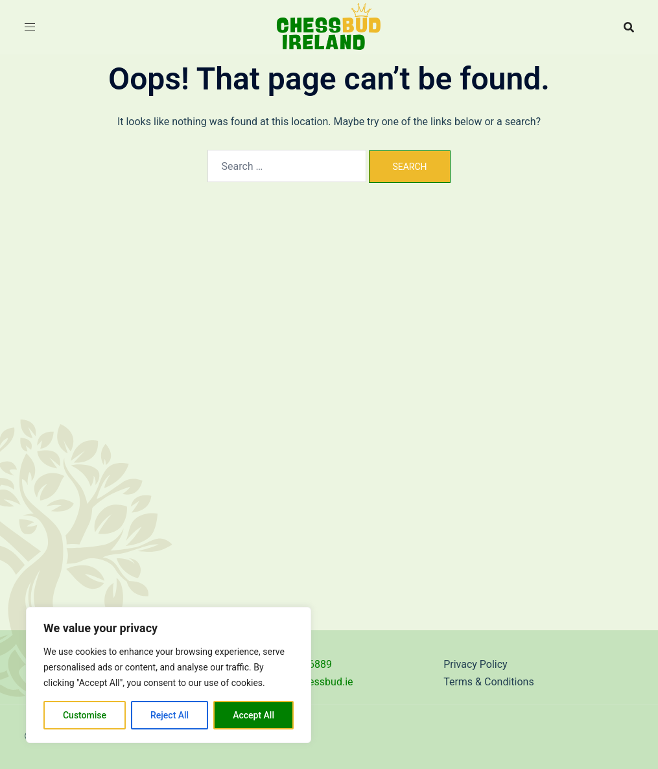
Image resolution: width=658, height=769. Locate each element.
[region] (168, 675)
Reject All (169, 715)
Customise (84, 715)
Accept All (253, 715)
